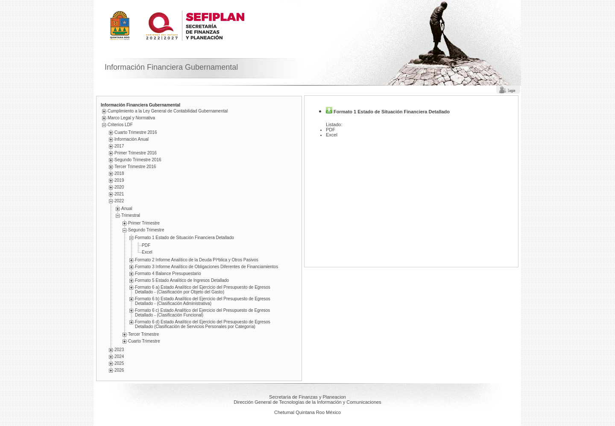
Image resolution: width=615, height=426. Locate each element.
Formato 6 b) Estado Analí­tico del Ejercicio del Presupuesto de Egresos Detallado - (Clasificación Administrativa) (202, 301)
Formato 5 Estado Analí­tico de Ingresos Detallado (182, 280)
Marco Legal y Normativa (131, 117)
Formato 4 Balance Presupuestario (168, 273)
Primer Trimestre (144, 223)
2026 (119, 370)
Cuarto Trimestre (144, 341)
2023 (119, 349)
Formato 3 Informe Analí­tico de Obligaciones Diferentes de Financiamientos (206, 266)
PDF (146, 245)
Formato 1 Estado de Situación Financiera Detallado (184, 237)
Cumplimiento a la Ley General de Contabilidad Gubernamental (168, 111)
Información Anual (131, 139)
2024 (119, 356)
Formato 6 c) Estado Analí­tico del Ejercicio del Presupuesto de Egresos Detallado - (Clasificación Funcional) (202, 312)
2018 (119, 173)
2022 (119, 200)
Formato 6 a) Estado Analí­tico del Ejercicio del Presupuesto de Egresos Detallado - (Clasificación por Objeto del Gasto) (202, 289)
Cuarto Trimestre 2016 (135, 132)
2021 (119, 194)
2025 (119, 363)
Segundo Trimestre (146, 230)
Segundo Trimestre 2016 (137, 159)
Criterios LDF (120, 124)
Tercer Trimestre (143, 334)
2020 (119, 187)
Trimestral (130, 215)
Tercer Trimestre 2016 (135, 166)
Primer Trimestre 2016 (135, 153)
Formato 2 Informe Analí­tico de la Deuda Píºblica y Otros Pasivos (196, 259)
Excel (147, 252)
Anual (126, 208)
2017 (119, 146)
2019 (119, 180)
